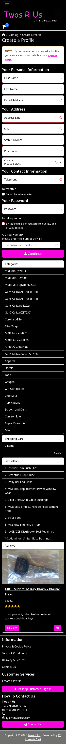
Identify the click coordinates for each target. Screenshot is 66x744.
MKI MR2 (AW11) (15, 271)
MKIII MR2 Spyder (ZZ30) (20, 285)
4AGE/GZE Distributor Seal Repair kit (31, 531)
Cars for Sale (13, 416)
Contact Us (9, 667)
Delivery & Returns (14, 660)
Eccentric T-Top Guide (21, 475)
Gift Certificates (14, 389)
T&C (49, 223)
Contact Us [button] (33, 724)
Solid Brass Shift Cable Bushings (28, 500)
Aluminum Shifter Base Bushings (30, 538)
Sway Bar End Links (20, 482)
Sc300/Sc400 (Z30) (16, 347)
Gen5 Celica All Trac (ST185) (22, 299)
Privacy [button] (10, 227)
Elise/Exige (11, 326)
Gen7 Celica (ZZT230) (18, 312)
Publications (12, 402)
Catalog (14, 35)
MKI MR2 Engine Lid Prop (24, 524)
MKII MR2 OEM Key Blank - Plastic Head (32, 591)
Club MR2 (11, 396)
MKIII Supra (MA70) (17, 340)
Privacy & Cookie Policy (16, 646)
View (12, 628)
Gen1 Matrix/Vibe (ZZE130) (21, 354)
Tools (8, 375)
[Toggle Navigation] (6, 4)
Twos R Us (34, 735)
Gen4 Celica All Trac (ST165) (22, 292)
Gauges (9, 382)
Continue (33, 253)
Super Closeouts (15, 423)
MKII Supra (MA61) (16, 333)
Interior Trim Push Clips (23, 468)
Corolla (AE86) (13, 319)
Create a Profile (11, 681)
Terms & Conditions (14, 653)
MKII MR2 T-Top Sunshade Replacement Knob (31, 509)
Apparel (10, 361)
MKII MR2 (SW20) (16, 278)
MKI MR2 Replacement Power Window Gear (30, 491)
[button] (4, 27)
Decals (9, 368)
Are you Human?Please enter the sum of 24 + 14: (22, 237)
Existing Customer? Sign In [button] (33, 689)
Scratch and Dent (15, 409)
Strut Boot (14, 518)
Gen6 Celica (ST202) (17, 305)
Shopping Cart (14, 439)
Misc (8, 430)
